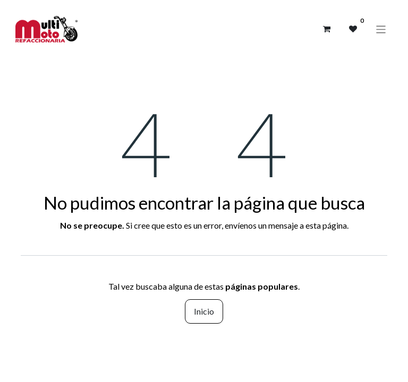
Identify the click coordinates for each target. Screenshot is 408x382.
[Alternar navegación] (381, 29)
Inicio (204, 311)
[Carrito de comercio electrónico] (326, 29)
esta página (326, 225)
